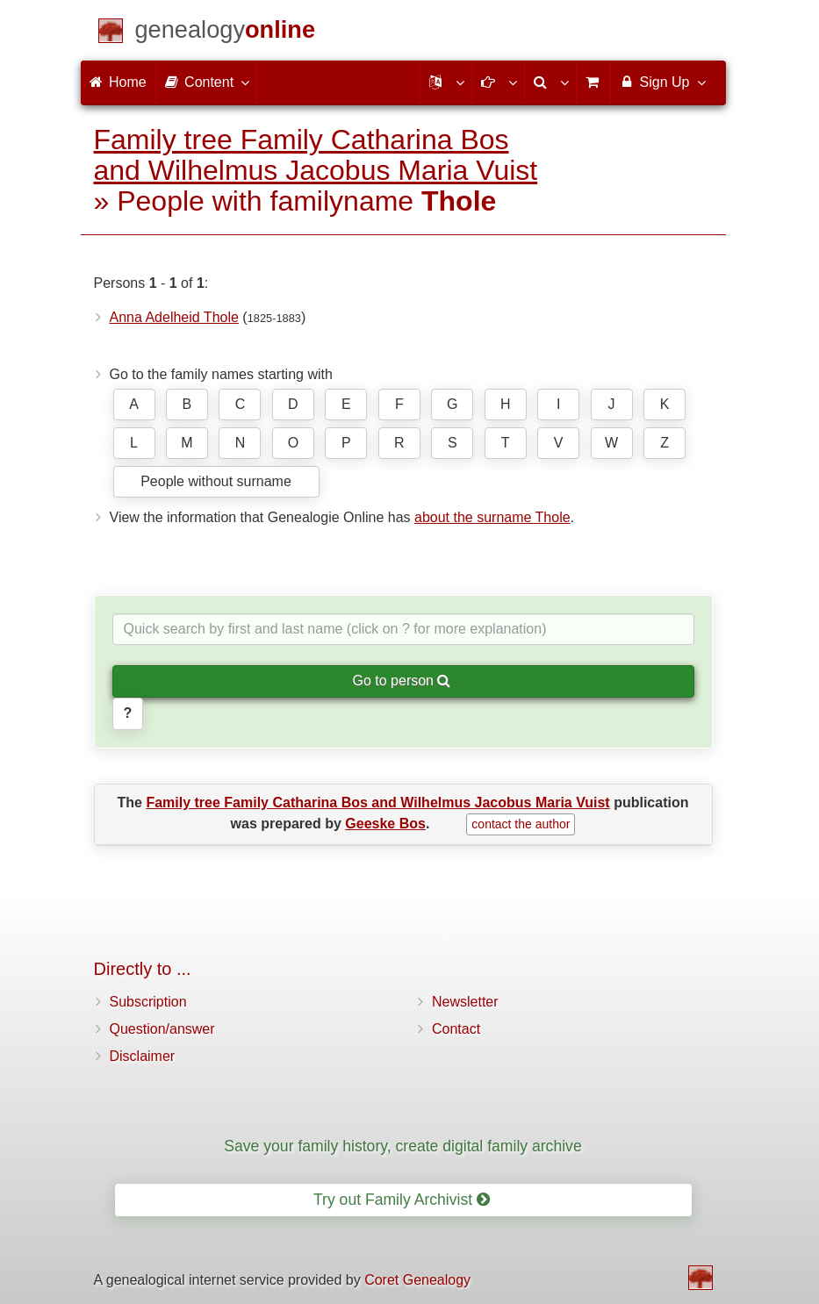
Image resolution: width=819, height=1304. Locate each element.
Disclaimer (143, 1056)
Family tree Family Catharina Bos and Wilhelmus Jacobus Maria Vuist (316, 155)
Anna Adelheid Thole (174, 317)
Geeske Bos (385, 823)
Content (206, 81)
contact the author (520, 824)
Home (118, 82)
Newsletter (465, 1001)
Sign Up (661, 81)
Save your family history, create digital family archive (402, 1146)
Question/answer (162, 1028)
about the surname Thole (492, 517)
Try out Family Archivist (401, 1199)
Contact (456, 1028)
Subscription (148, 1001)
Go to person (402, 680)
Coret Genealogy (417, 1279)
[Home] (225, 32)
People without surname (215, 481)
